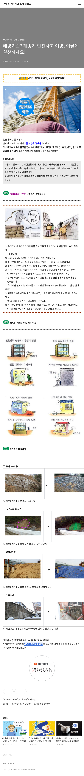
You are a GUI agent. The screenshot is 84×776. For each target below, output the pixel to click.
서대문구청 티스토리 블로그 (17, 3)
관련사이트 (7, 754)
